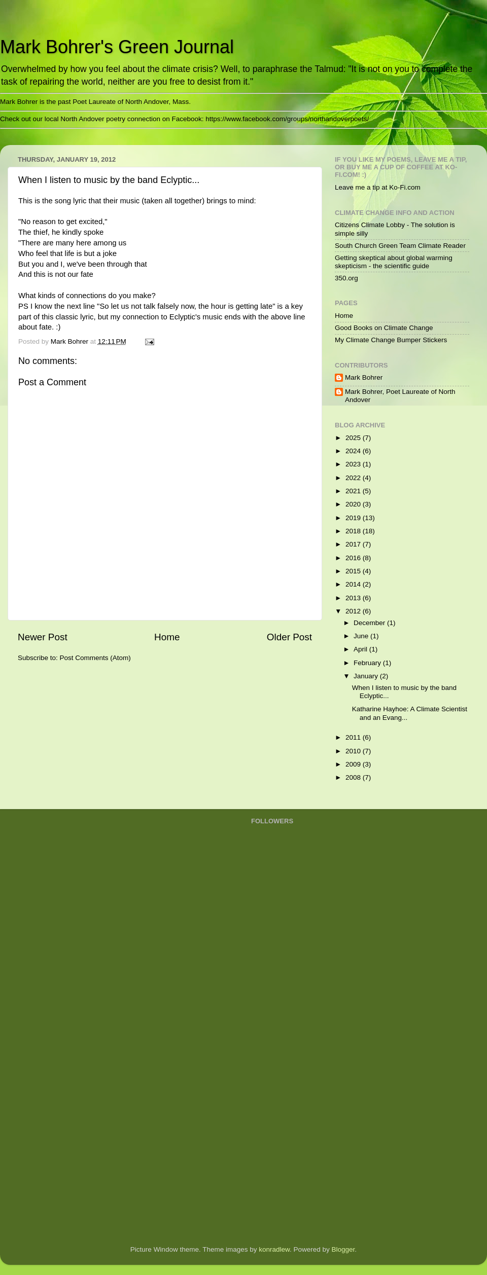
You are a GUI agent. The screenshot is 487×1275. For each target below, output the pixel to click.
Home (167, 637)
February (368, 663)
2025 (354, 438)
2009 (354, 764)
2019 (354, 518)
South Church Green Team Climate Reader (400, 245)
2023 (354, 464)
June (362, 636)
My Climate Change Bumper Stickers (391, 340)
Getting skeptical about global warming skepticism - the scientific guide (394, 262)
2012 (354, 611)
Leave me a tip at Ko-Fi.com (378, 187)
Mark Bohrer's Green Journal (117, 47)
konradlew (274, 1249)
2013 (354, 598)
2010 (354, 751)
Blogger (343, 1249)
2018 (354, 531)
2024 (354, 451)
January (367, 676)
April (361, 649)
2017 (354, 544)
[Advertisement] (291, 1075)
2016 (354, 558)
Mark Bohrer (363, 377)
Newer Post (42, 637)
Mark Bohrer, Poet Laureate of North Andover (400, 396)
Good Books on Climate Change (384, 328)
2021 (354, 491)
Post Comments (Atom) (95, 658)
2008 (354, 777)
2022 (354, 478)
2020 (354, 504)
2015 (354, 571)
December (370, 623)
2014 (354, 584)
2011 (354, 737)
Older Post (289, 637)
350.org (346, 278)
